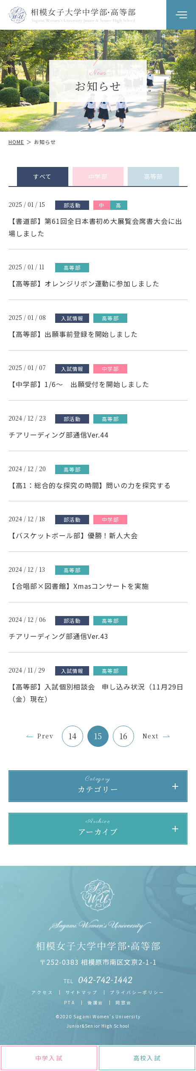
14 (72, 735)
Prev (45, 736)
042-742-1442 (105, 980)
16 (123, 735)
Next (151, 736)
